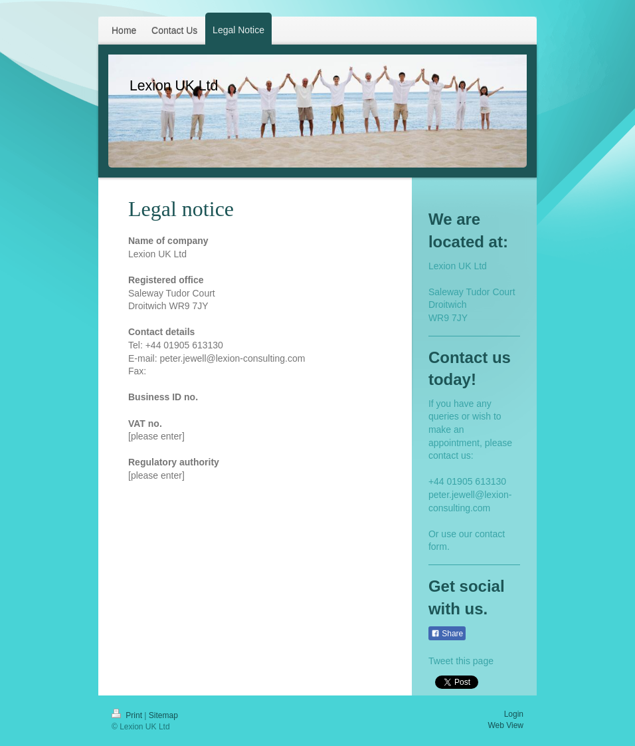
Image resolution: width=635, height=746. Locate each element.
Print (128, 715)
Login (513, 714)
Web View (505, 725)
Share (447, 633)
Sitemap (163, 715)
